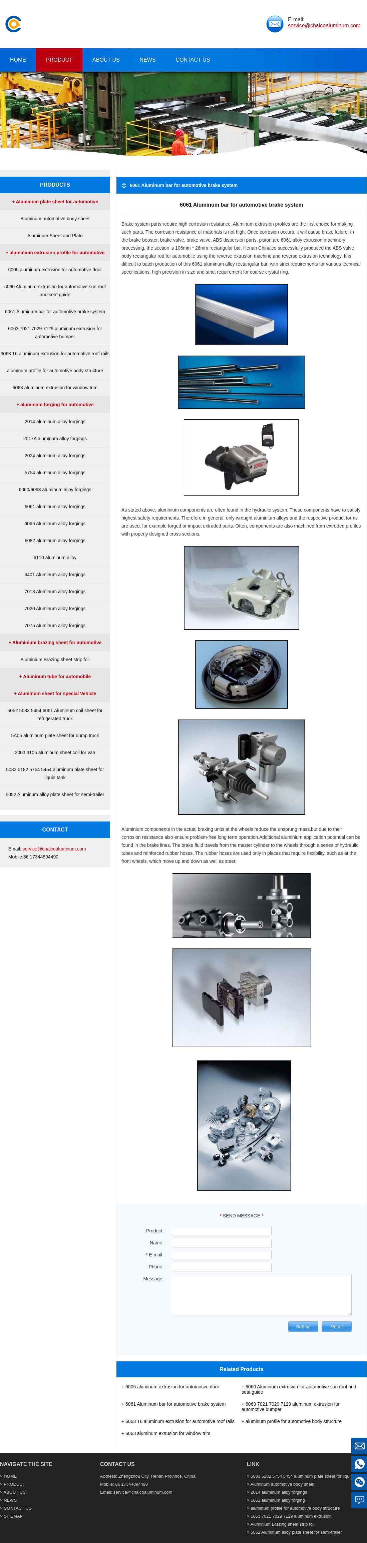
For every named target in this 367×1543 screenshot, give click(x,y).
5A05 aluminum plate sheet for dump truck (55, 735)
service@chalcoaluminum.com (324, 25)
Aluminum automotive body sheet (55, 218)
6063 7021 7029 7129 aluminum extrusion (291, 1516)
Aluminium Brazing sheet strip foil (55, 659)
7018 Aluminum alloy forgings (55, 591)
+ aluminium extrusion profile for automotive (55, 252)
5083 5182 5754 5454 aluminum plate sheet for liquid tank (306, 1476)
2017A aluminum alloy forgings (55, 438)
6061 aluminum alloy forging (278, 1500)
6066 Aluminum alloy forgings (55, 523)
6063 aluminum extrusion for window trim (55, 387)
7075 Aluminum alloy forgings (55, 625)
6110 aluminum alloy (55, 557)
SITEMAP (13, 1516)
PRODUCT (14, 1484)
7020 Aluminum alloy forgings (55, 608)
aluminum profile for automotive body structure (55, 370)
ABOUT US (15, 1492)
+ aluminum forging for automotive (54, 404)
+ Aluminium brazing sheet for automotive (54, 642)
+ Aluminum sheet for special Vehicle (55, 693)
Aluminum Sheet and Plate (55, 235)
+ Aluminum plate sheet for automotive (55, 201)
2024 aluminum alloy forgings (55, 455)
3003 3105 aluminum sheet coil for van (55, 752)
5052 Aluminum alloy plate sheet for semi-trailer (55, 794)
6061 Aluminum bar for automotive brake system (55, 311)
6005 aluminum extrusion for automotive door (55, 269)
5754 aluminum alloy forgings (55, 472)
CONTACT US (17, 1508)
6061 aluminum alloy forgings (55, 506)
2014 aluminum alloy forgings (55, 421)
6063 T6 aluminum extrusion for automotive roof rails (55, 353)
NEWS (10, 1500)
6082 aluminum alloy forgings (55, 540)
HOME (10, 1476)
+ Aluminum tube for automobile (55, 676)
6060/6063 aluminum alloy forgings (55, 489)
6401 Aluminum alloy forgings (55, 574)
